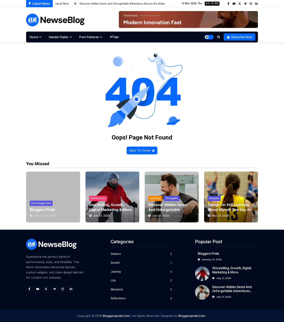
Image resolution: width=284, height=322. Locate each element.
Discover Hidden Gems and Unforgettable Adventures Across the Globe (232, 291)
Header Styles (58, 37)
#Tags (114, 37)
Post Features (89, 37)
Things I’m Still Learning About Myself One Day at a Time (231, 210)
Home (34, 37)
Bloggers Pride (42, 210)
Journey (155, 198)
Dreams (214, 198)
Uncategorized (41, 203)
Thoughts (171, 198)
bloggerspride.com (116, 316)
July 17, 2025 (101, 215)
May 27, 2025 (220, 215)
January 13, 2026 (45, 215)
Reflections (98, 198)
